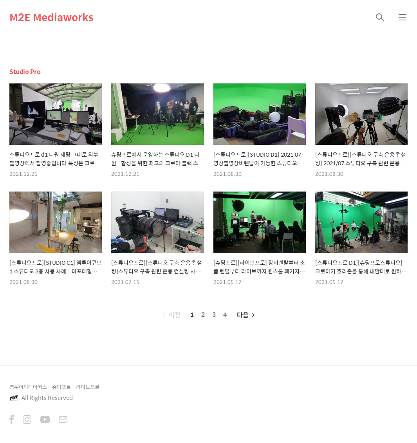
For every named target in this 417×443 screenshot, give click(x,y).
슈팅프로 (61, 387)
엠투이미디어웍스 (28, 387)
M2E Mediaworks (51, 17)
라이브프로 (87, 387)
